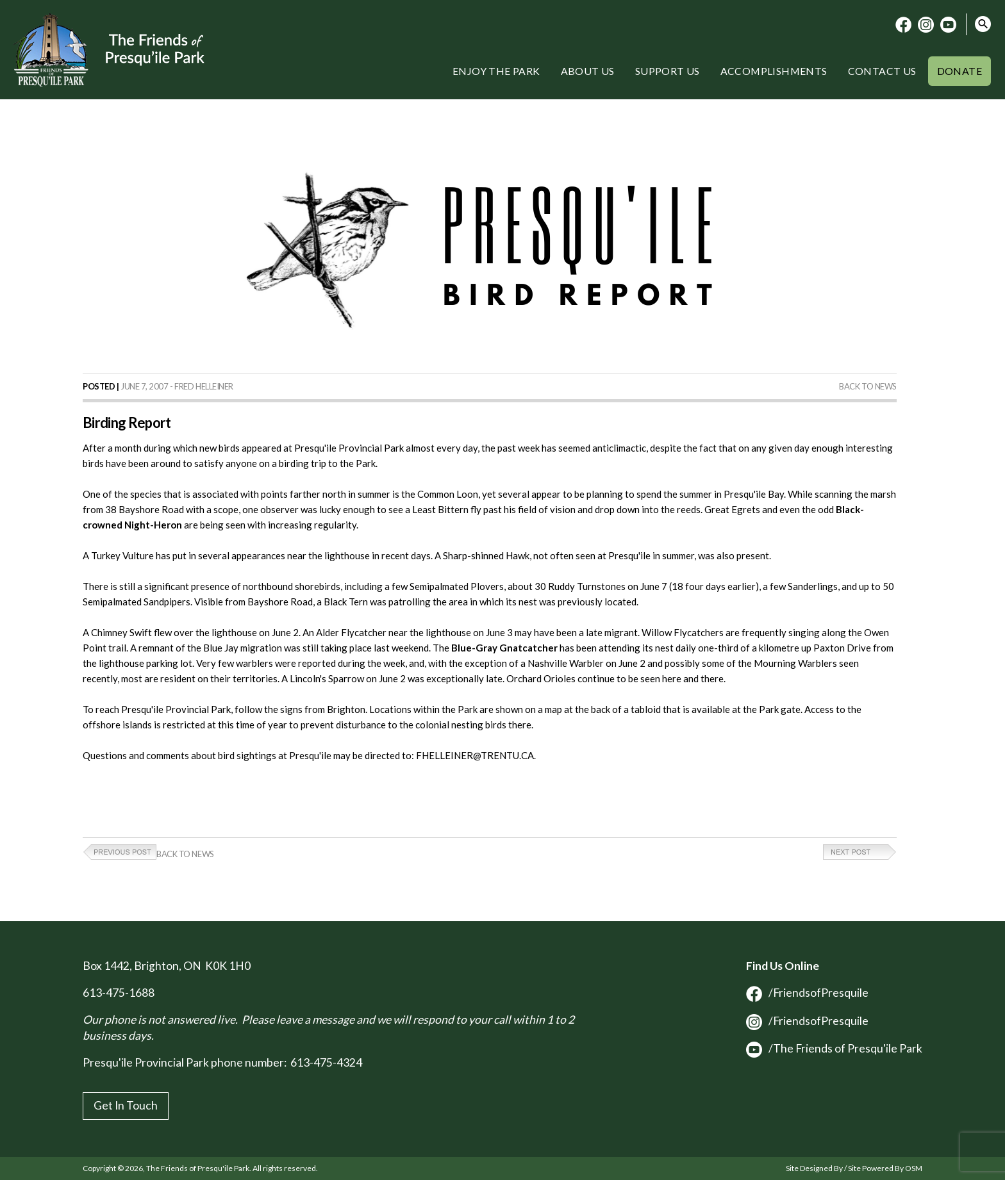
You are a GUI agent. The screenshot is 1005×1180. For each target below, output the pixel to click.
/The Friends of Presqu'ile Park (834, 1048)
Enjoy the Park (496, 71)
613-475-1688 (118, 992)
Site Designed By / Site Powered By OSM (854, 1168)
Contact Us (882, 71)
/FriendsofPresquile (807, 992)
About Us (588, 71)
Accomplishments (773, 71)
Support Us (667, 71)
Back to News (868, 386)
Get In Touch (126, 1105)
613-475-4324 (326, 1062)
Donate (959, 71)
